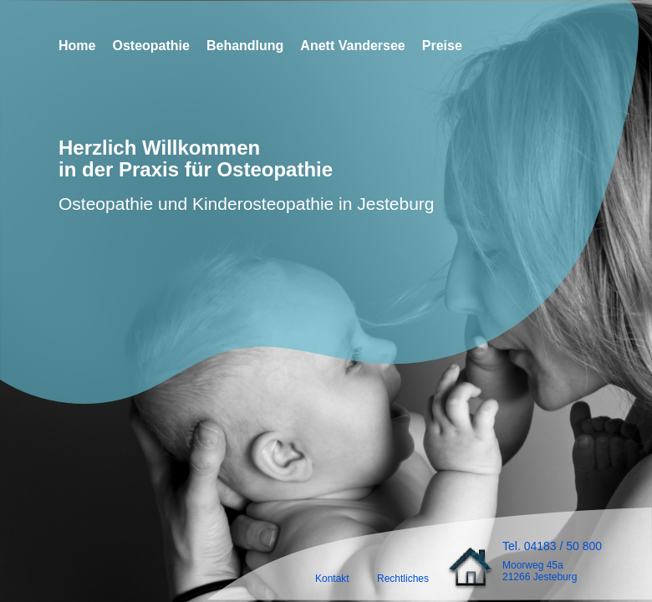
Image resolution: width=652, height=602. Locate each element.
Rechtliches (403, 578)
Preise (442, 45)
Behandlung (244, 45)
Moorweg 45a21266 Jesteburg (539, 571)
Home (77, 45)
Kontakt (332, 578)
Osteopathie (150, 45)
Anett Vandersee (352, 45)
